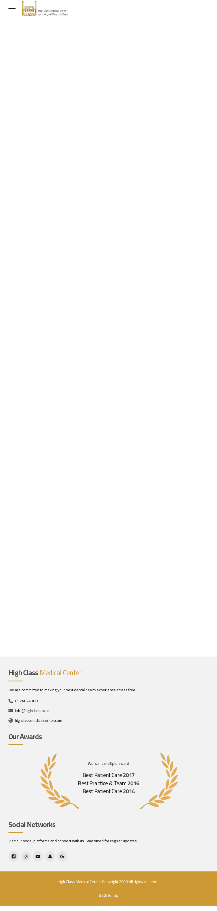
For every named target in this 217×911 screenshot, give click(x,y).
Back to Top (108, 900)
